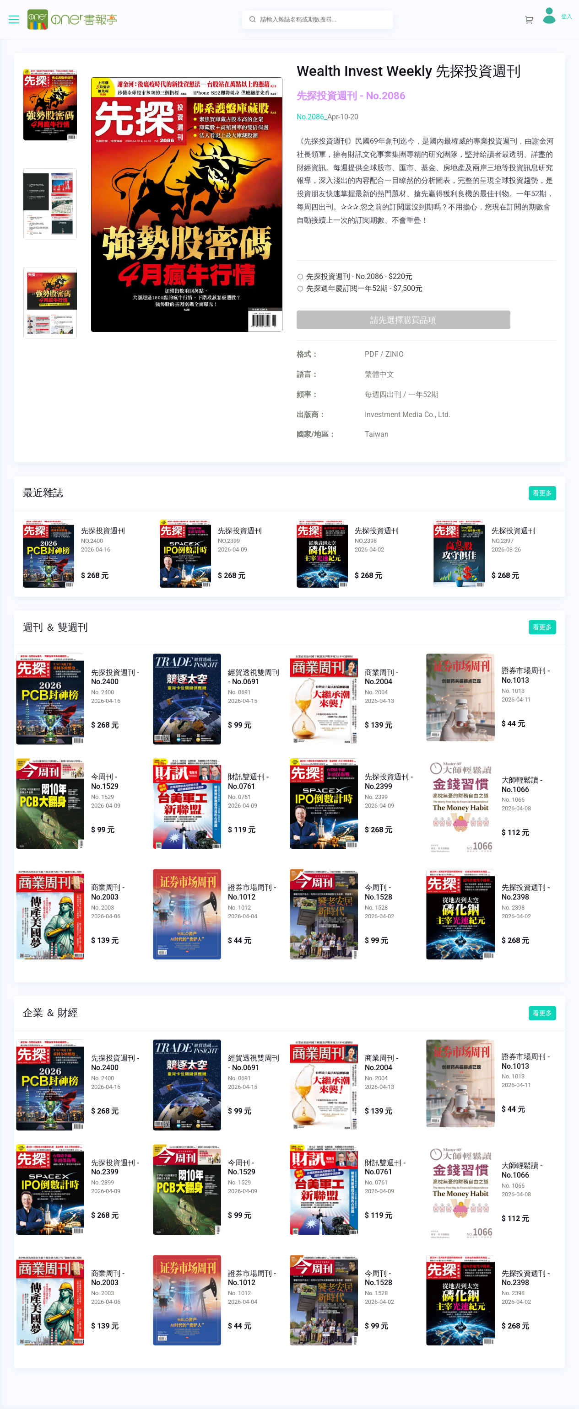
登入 (566, 16)
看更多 (542, 493)
